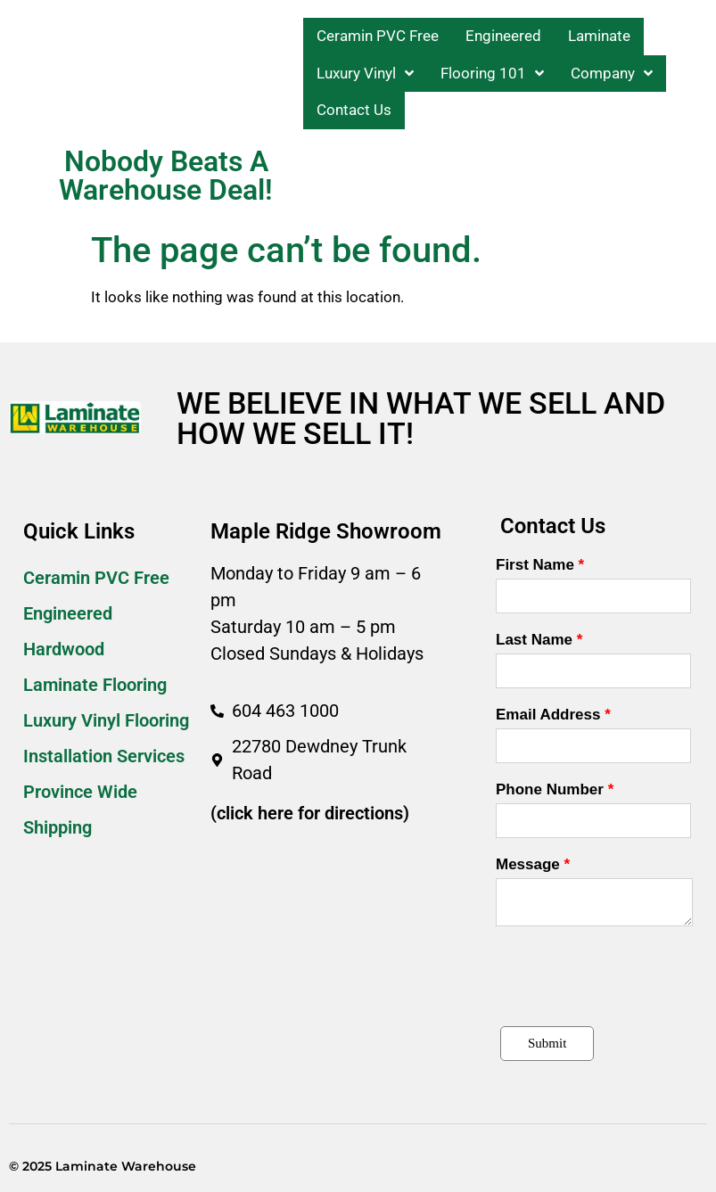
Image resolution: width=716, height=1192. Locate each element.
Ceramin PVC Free (96, 577)
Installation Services (104, 756)
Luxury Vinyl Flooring (106, 720)
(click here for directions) (309, 813)
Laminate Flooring (95, 684)
